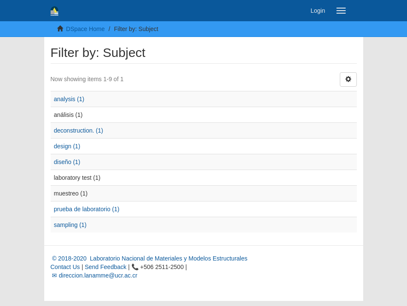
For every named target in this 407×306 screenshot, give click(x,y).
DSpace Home (85, 29)
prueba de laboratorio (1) (87, 209)
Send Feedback (105, 267)
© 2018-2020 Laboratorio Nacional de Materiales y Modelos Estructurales (149, 258)
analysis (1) (69, 99)
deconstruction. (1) (78, 130)
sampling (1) (70, 224)
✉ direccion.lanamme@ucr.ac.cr (94, 275)
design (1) (67, 146)
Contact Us (65, 267)
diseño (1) (67, 162)
